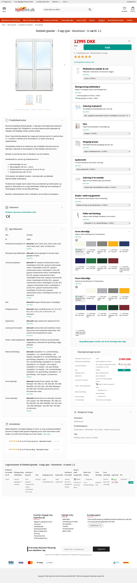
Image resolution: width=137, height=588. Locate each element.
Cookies (65, 526)
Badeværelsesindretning (11, 20)
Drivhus (92, 20)
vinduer (25, 131)
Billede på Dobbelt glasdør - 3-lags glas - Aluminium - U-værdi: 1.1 (33, 109)
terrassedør (32, 139)
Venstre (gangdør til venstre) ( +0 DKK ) (88, 95)
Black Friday (67, 531)
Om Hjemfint (67, 524)
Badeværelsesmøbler (116, 20)
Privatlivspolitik (68, 529)
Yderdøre (101, 20)
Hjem (3, 25)
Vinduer (130, 20)
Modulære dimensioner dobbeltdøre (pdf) (20, 212)
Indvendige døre (67, 20)
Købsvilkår (66, 519)
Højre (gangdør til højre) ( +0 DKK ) (87, 98)
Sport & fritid (81, 20)
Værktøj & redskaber (50, 20)
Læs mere (46, 434)
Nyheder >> (56, 2)
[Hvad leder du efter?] (68, 9)
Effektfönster (78, 421)
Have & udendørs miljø (31, 20)
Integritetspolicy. (86, 555)
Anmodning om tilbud (70, 522)
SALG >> (65, 2)
